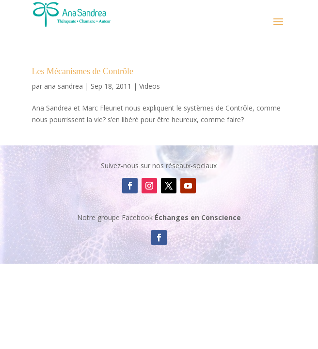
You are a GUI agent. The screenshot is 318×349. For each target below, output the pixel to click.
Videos (149, 86)
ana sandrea (63, 86)
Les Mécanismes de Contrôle (82, 71)
